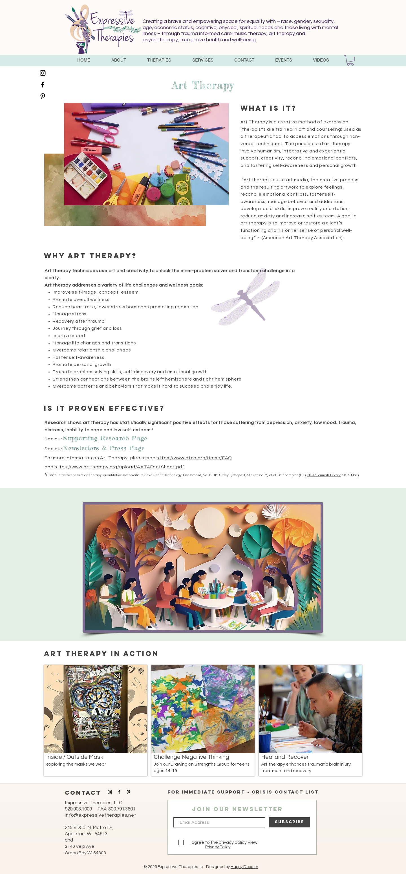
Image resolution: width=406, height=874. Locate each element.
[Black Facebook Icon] (43, 84)
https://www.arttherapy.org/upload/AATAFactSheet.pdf (119, 467)
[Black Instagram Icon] (43, 73)
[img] (95, 720)
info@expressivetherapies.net (100, 815)
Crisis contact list (285, 792)
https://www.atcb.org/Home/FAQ (194, 458)
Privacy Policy (217, 847)
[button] (118, 60)
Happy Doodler (244, 867)
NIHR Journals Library (324, 475)
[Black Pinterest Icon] (43, 96)
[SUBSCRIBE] (289, 822)
